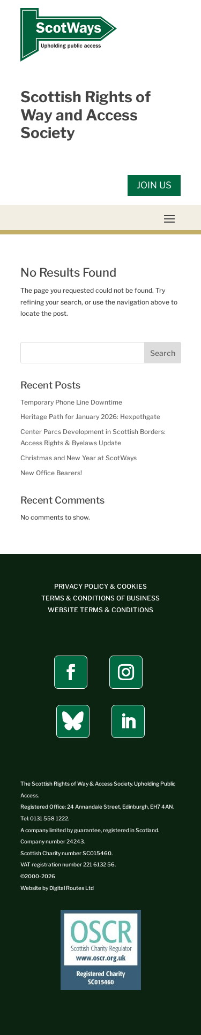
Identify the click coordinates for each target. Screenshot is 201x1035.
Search (162, 352)
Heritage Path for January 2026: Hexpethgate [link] (90, 417)
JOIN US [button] (154, 185)
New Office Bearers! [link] (51, 473)
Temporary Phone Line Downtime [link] (71, 402)
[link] (68, 59)
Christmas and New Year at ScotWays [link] (78, 458)
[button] (169, 218)
